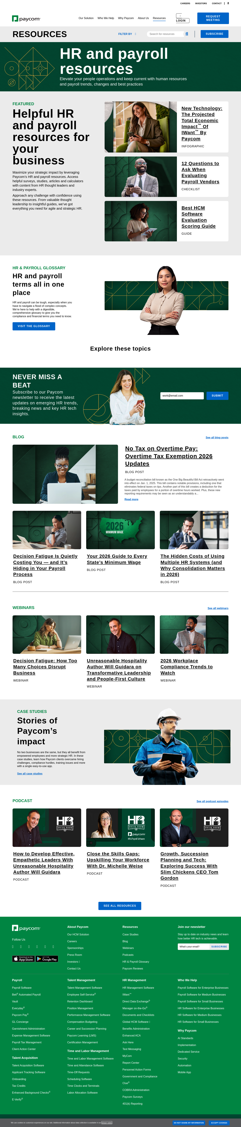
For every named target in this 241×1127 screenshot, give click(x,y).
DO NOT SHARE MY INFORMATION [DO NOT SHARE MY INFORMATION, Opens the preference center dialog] (189, 1123)
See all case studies (30, 773)
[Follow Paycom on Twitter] (23, 946)
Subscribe (214, 33)
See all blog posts (217, 437)
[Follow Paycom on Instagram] (40, 946)
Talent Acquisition (25, 1058)
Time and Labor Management (88, 1051)
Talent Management (81, 980)
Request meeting (213, 18)
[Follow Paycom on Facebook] (32, 946)
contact (217, 3)
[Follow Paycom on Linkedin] (15, 946)
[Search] (228, 3)
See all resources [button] (120, 905)
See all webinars (218, 608)
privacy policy (107, 1123)
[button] (86, 18)
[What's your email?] (194, 946)
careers (185, 3)
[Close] (237, 1122)
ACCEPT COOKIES (219, 1123)
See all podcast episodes (212, 801)
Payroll (17, 980)
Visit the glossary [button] (34, 326)
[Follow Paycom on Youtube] (48, 946)
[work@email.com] (182, 395)
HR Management (134, 980)
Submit (217, 395)
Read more (131, 499)
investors (201, 3)
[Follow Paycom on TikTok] (56, 946)
